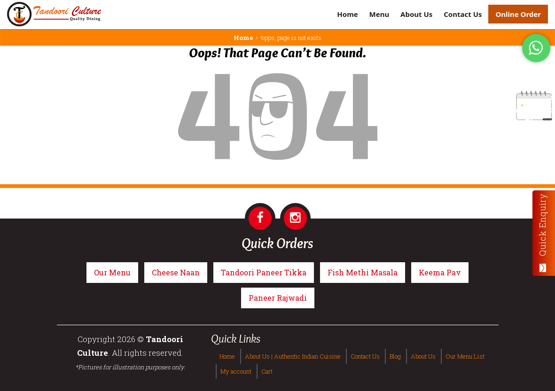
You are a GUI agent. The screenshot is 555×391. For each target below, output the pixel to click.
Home (347, 14)
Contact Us (463, 14)
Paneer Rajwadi (278, 298)
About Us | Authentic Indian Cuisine (293, 356)
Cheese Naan (176, 272)
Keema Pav (440, 272)
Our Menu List (465, 356)
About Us (416, 14)
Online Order (518, 14)
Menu (379, 14)
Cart (267, 371)
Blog (395, 356)
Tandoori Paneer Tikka (263, 272)
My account (235, 371)
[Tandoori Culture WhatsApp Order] (536, 47)
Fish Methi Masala (363, 272)
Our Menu (112, 272)
